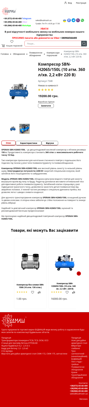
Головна (5, 54)
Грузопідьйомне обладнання (79, 376)
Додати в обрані (30, 292)
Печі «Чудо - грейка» (77, 363)
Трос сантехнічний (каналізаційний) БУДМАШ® (79, 355)
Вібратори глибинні (76, 347)
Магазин (83, 399)
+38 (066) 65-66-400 (17, 25)
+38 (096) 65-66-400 (15, 22)
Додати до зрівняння (37, 292)
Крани (74, 372)
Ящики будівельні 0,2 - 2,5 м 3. (15, 345)
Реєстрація (81, 3)
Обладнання (19, 54)
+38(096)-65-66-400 (79, 388)
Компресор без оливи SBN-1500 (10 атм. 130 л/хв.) (25, 286)
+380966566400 (68, 37)
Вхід (70, 3)
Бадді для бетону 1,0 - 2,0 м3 (14, 348)
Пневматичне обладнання (35, 54)
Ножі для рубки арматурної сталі (79, 341)
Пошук (84, 43)
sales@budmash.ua (43, 20)
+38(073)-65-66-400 (79, 385)
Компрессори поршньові (53, 54)
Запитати (46, 105)
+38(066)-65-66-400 (79, 391)
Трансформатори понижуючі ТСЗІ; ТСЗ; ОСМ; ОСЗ (24, 340)
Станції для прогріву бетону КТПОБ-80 (19, 343)
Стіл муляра (7, 351)
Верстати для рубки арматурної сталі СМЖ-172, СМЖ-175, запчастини (34, 353)
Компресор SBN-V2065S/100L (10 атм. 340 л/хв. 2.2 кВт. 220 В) (63, 286)
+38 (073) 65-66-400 (17, 18)
